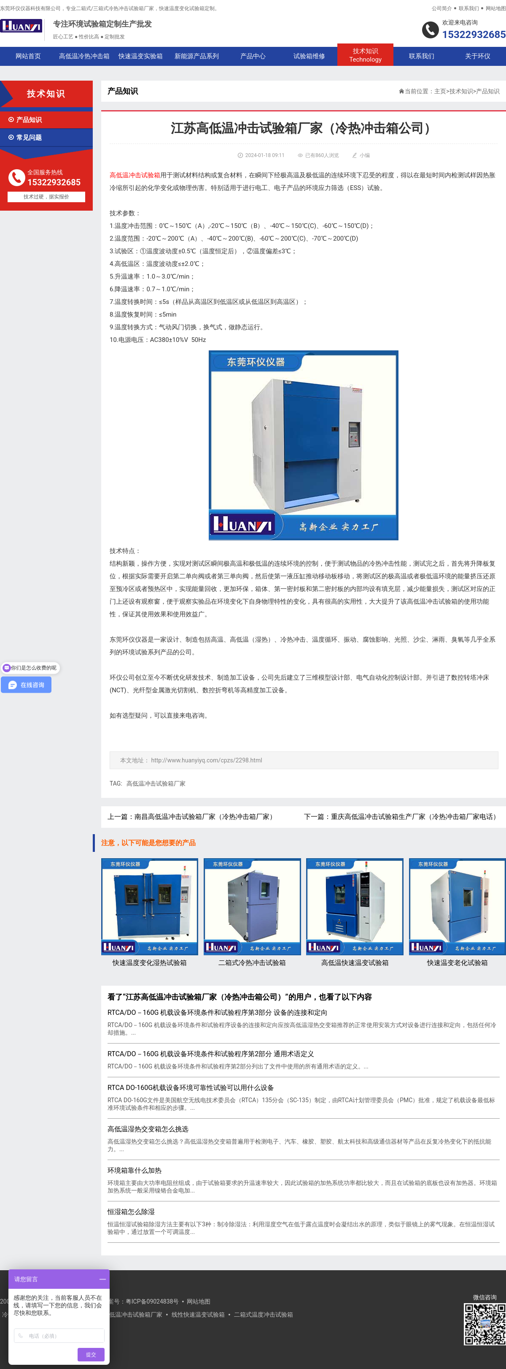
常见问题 (25, 137)
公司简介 (442, 8)
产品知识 (25, 119)
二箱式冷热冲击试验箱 (252, 912)
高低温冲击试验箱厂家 (156, 783)
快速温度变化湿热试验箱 (149, 912)
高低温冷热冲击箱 (84, 56)
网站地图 (496, 8)
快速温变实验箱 (140, 56)
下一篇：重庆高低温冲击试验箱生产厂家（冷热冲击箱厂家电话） (402, 817)
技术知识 (365, 55)
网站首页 (28, 56)
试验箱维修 (309, 56)
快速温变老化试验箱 (457, 912)
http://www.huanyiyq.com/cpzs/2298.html (206, 760)
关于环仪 (477, 56)
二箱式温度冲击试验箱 (263, 1314)
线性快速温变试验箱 (198, 1314)
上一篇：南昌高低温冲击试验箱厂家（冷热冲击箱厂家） (192, 817)
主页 (440, 91)
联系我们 (469, 8)
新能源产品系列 (197, 56)
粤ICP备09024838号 (152, 1301)
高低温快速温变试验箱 (354, 912)
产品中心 (253, 56)
